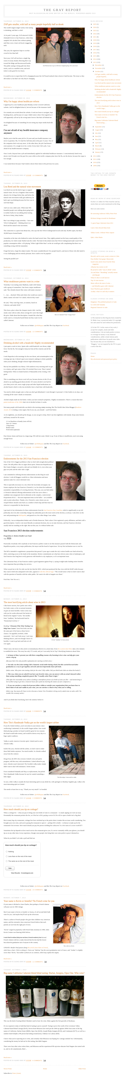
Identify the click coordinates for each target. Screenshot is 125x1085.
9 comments (37, 1060)
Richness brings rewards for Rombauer (103, 218)
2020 (95, 40)
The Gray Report (62, 10)
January (97, 152)
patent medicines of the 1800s (13, 402)
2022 (95, 34)
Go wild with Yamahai (98, 305)
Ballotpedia (22, 515)
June (96, 136)
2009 (95, 165)
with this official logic (47, 572)
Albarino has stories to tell (99, 267)
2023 (95, 30)
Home (45, 1069)
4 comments (37, 270)
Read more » (8, 87)
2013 (95, 62)
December (98, 65)
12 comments (37, 331)
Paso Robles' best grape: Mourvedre (102, 259)
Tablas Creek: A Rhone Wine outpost (102, 232)
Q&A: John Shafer (97, 237)
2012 (95, 156)
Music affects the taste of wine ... (101, 283)
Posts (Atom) (16, 1073)
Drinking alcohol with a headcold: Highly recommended (29, 343)
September (98, 127)
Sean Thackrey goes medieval (100, 289)
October (98, 71)
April (97, 143)
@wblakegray (39, 325)
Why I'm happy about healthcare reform (21, 101)
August (97, 130)
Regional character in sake (99, 307)
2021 (95, 37)
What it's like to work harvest (100, 278)
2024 (95, 27)
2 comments (37, 798)
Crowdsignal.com (27, 873)
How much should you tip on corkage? (21, 809)
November (98, 68)
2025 (95, 24)
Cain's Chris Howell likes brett (100, 228)
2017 (95, 49)
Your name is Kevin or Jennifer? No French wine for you (29, 901)
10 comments (37, 890)
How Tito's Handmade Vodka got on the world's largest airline (31, 722)
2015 (95, 56)
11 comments (37, 962)
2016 (95, 53)
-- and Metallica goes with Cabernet (102, 286)
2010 (95, 162)
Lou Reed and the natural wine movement (22, 186)
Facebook (66, 325)
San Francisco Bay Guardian (53, 510)
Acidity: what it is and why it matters (102, 291)
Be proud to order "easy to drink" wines (103, 270)
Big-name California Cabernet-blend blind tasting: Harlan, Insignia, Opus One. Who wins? (44, 973)
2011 (95, 159)
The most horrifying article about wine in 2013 (24, 602)
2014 (95, 59)
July (96, 133)
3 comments (37, 90)
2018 (95, 46)
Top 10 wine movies (97, 280)
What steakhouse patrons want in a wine (21, 281)
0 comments (37, 591)
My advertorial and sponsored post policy (104, 359)
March (97, 146)
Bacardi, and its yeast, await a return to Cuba (105, 256)
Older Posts (82, 1069)
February (98, 149)
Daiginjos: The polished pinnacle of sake (104, 302)
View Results (15, 873)
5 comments (37, 711)
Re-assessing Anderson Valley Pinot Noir (104, 213)
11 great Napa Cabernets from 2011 (102, 223)
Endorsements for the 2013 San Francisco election (26, 458)
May (96, 139)
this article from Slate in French (38, 947)
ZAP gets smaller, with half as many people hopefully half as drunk (34, 24)
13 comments (37, 175)
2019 (95, 43)
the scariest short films (65, 649)
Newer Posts (8, 1069)
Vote (9, 868)
